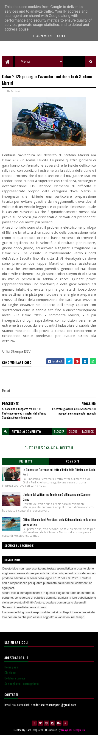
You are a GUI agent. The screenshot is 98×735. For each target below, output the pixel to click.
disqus (73, 431)
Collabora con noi (14, 678)
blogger (59, 431)
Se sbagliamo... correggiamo (21, 683)
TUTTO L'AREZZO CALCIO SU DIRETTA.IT (49, 447)
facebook (88, 431)
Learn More (43, 36)
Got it (62, 36)
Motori (15, 91)
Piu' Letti (25, 461)
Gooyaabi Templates (73, 730)
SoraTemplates (34, 730)
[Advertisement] (49, 44)
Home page (11, 667)
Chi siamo (10, 672)
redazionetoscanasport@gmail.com (54, 704)
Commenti (72, 461)
